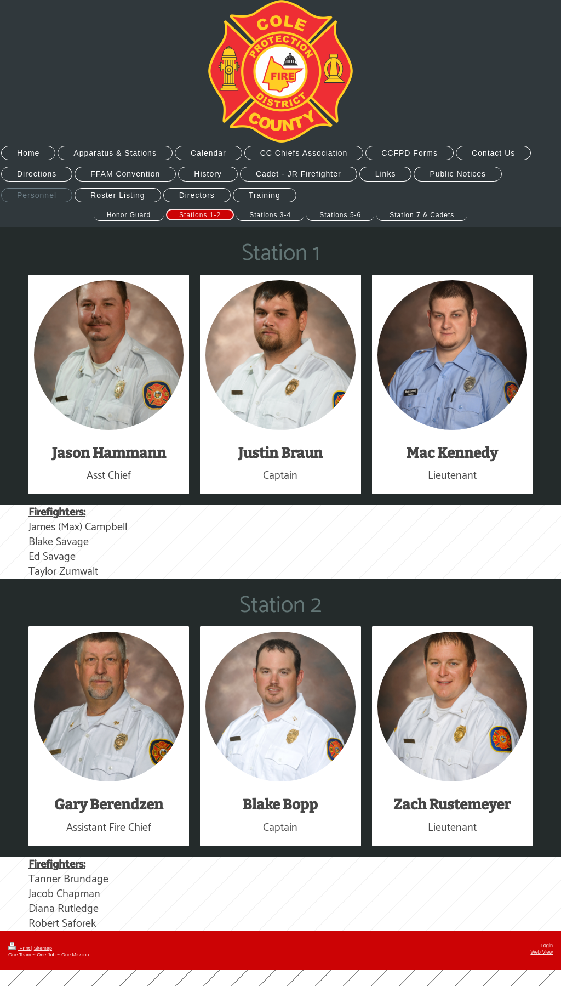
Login (547, 945)
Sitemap (43, 948)
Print (19, 948)
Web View (541, 952)
